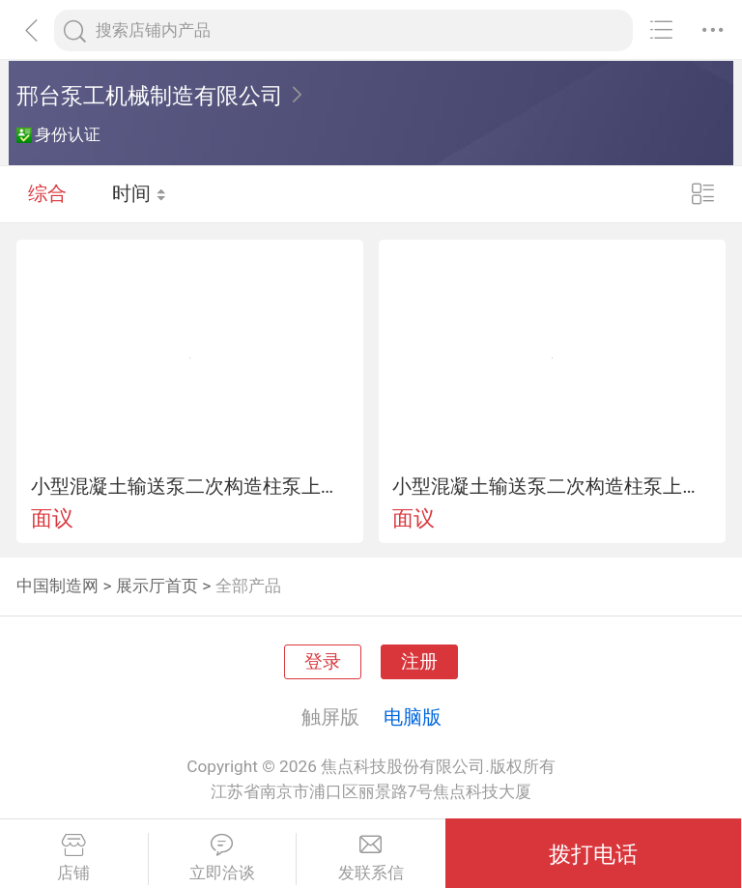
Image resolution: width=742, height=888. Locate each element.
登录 (322, 662)
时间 (139, 193)
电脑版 (413, 717)
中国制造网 (57, 585)
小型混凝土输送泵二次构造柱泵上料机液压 (190, 486)
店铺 (74, 858)
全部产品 (248, 585)
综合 (47, 193)
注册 (419, 662)
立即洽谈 (223, 858)
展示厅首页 (157, 585)
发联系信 (371, 858)
